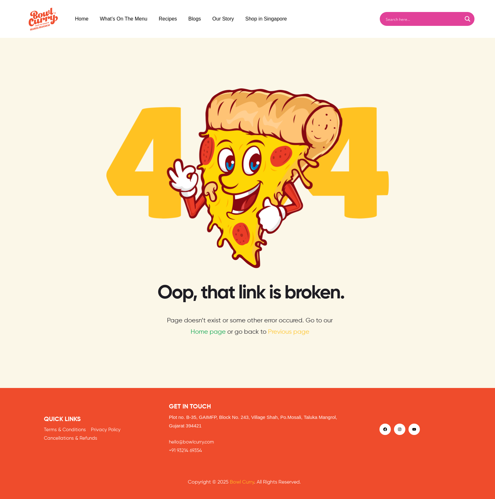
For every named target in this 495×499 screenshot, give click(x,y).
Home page (208, 332)
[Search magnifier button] (467, 19)
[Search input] (423, 19)
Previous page (288, 332)
